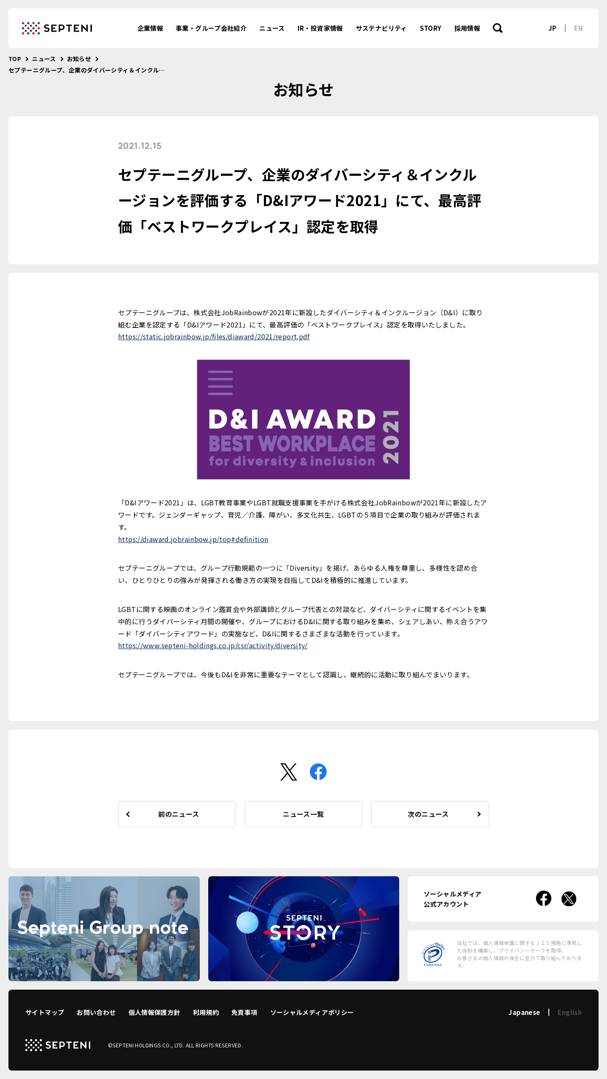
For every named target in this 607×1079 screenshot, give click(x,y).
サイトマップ (44, 1012)
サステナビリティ (381, 28)
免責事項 (244, 1012)
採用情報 (467, 28)
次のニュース (428, 814)
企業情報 (150, 28)
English (570, 1012)
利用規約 (206, 1012)
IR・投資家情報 (320, 28)
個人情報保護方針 (154, 1012)
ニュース (272, 28)
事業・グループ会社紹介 (211, 28)
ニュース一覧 (303, 814)
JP (552, 28)
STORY (431, 28)
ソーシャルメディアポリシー (312, 1012)
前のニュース (178, 814)
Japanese (524, 1012)
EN (578, 28)
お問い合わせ (96, 1012)
